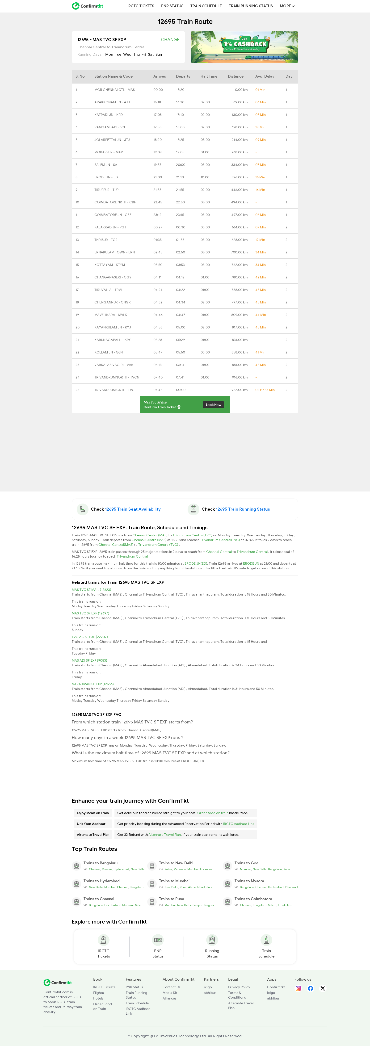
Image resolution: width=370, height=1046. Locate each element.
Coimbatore (112, 905)
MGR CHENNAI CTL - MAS (114, 90)
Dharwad (291, 887)
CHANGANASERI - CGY (112, 277)
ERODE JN (251, 563)
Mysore (107, 869)
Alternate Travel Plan (164, 834)
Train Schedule (206, 6)
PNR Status (172, 6)
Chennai (94, 869)
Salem (139, 905)
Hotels (98, 998)
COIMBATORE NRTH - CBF (115, 202)
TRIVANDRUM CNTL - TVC (114, 390)
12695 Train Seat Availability (133, 509)
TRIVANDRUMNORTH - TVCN (116, 377)
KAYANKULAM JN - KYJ (112, 327)
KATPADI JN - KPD (108, 115)
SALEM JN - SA (105, 165)
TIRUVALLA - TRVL (108, 290)
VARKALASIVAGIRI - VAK (113, 365)
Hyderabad (121, 869)
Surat (210, 887)
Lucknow (206, 869)
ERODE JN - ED (106, 177)
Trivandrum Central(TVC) (192, 535)
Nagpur (209, 905)
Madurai (128, 905)
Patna (168, 869)
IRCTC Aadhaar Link (238, 824)
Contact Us (171, 987)
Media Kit (170, 993)
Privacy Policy (239, 987)
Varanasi (180, 869)
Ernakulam (285, 905)
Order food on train (212, 813)
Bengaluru (275, 869)
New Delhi (137, 869)
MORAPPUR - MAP (108, 152)
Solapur (198, 905)
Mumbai (192, 869)
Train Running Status (251, 6)
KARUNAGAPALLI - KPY (112, 340)
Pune (286, 869)
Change (170, 39)
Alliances (170, 998)
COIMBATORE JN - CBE (112, 215)
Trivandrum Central (252, 552)
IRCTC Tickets (140, 6)
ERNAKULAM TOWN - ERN (114, 252)
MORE (287, 6)
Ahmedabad (196, 887)
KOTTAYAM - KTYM (109, 265)
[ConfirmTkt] (57, 982)
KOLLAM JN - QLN (108, 352)
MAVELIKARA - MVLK (110, 315)
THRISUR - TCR (106, 240)
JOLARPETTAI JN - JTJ (112, 140)
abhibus (210, 993)
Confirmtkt (276, 987)
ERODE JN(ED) (196, 563)
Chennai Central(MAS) (150, 535)
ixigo (208, 987)
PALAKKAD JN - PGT (110, 227)
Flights (98, 993)
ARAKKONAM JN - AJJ (112, 102)
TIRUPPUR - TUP (106, 190)
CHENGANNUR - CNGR (112, 302)
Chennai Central (219, 552)
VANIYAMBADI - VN (109, 127)
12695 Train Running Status (243, 509)
